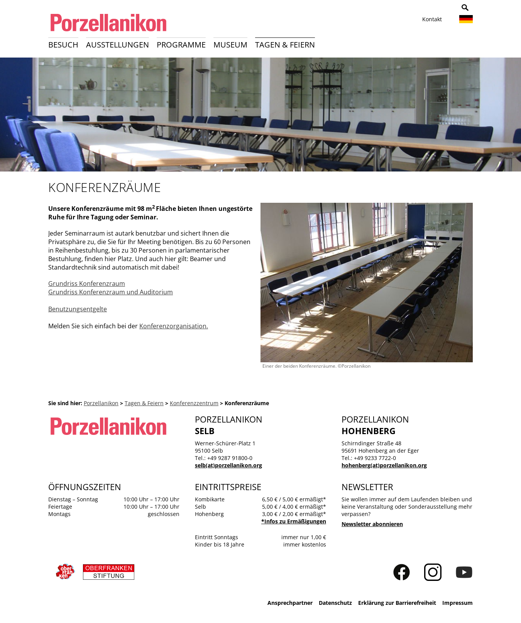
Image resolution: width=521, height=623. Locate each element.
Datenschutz (335, 602)
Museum (230, 44)
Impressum (457, 602)
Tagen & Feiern (285, 44)
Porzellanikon (101, 403)
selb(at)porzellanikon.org (228, 465)
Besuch (63, 44)
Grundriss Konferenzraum (86, 283)
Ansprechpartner (290, 602)
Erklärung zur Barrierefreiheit (397, 602)
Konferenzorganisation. (173, 326)
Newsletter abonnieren (372, 524)
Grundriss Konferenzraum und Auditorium (110, 292)
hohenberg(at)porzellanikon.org (384, 465)
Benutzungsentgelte (77, 309)
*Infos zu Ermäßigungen (293, 521)
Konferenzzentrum (194, 403)
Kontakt (432, 19)
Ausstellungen (117, 44)
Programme (181, 44)
